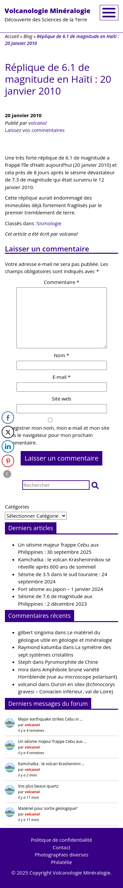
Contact (62, 847)
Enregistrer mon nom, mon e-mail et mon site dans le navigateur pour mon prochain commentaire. (57, 435)
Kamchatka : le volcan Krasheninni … (51, 764)
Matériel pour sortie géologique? (47, 808)
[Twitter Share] (8, 432)
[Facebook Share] (8, 417)
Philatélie (61, 862)
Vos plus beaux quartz (38, 786)
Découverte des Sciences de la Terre (48, 14)
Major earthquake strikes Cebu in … (50, 719)
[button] (95, 485)
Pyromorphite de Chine (71, 662)
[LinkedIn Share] (8, 446)
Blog (27, 36)
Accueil (12, 36)
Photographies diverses (62, 854)
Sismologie (49, 223)
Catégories (17, 506)
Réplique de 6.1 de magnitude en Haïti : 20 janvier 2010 (58, 78)
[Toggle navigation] (109, 12)
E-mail (61, 377)
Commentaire (61, 282)
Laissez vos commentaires (35, 130)
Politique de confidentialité (61, 839)
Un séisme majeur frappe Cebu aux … (52, 741)
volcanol (38, 122)
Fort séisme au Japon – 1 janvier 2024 (60, 589)
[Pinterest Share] (8, 461)
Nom (61, 355)
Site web (61, 398)
